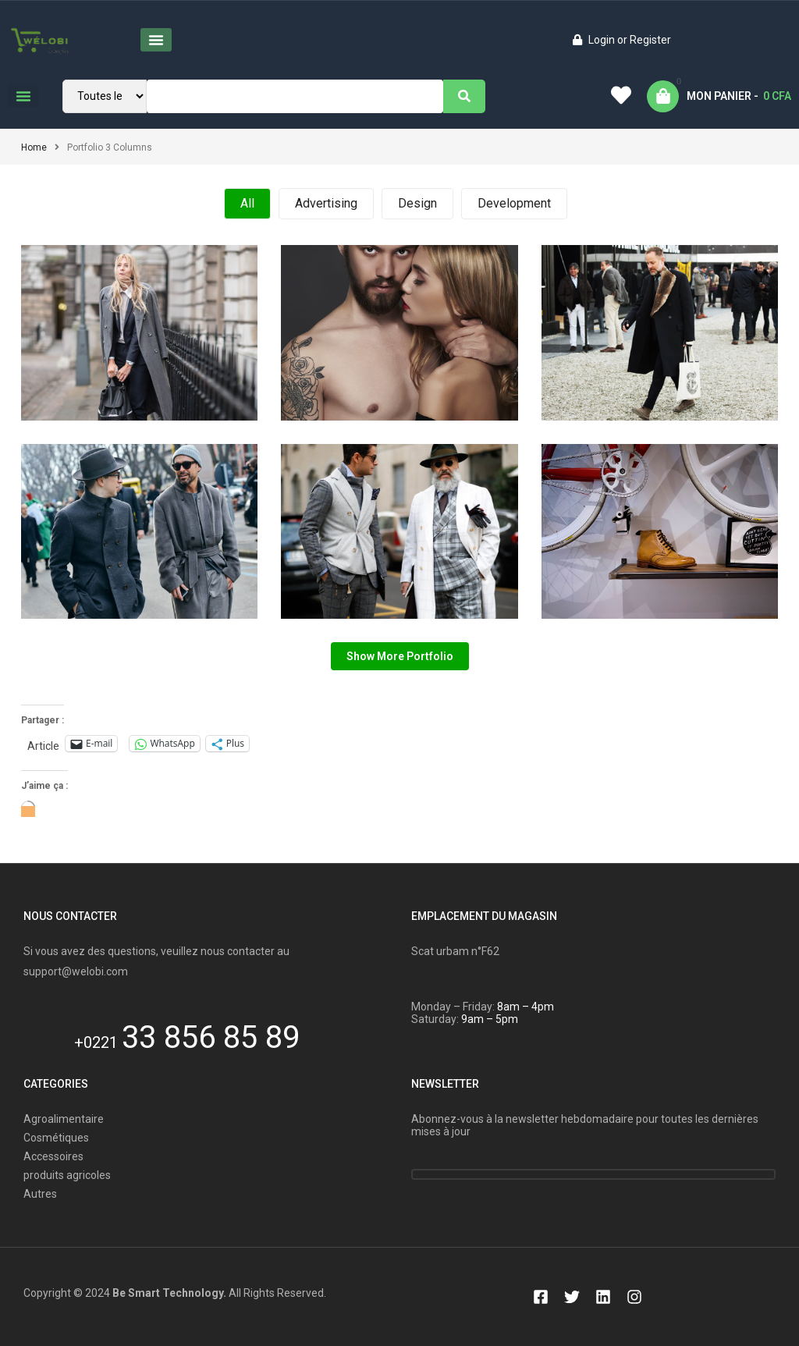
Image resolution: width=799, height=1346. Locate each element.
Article (43, 745)
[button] (156, 39)
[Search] (464, 96)
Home (34, 147)
